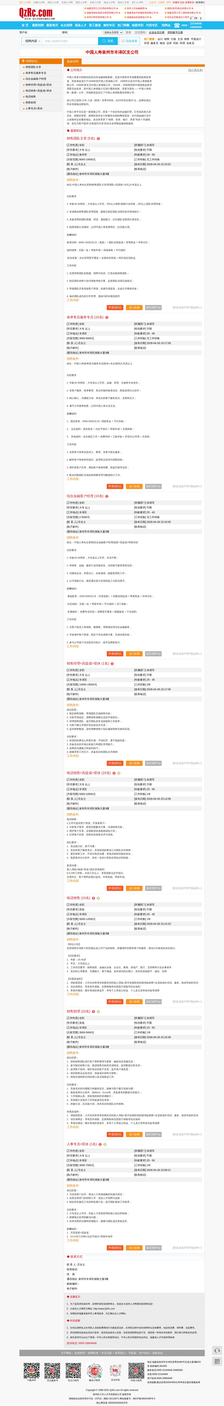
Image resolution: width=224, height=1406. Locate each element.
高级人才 (81, 25)
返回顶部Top (153, 307)
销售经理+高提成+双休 (39, 84)
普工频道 (95, 25)
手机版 (132, 1352)
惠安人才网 (81, 2)
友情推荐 (80, 1352)
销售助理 (31, 102)
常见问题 (106, 1352)
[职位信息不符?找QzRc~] (187, 307)
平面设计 (196, 39)
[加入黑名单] (195, 70)
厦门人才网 (137, 2)
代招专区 (152, 25)
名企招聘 (66, 25)
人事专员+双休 (34, 108)
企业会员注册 (156, 32)
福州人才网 (123, 2)
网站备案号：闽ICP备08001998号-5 (137, 1398)
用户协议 (144, 1352)
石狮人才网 (39, 2)
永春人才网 (95, 2)
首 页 (25, 25)
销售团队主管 (33, 66)
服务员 (154, 43)
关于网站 (66, 1352)
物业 (162, 43)
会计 (160, 39)
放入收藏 (134, 307)
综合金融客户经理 (36, 78)
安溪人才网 (67, 2)
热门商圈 (123, 25)
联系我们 (200, 2)
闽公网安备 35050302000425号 (112, 1403)
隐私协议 (158, 1352)
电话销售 (31, 96)
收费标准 (189, 2)
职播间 (176, 2)
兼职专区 (109, 25)
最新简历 (52, 25)
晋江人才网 (25, 2)
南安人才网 (53, 2)
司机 (175, 43)
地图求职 (138, 25)
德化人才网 (109, 2)
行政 (173, 39)
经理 (182, 43)
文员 (180, 39)
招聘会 (166, 25)
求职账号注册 (175, 32)
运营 (169, 43)
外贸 (146, 43)
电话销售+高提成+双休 (39, 90)
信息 (182, 2)
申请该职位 (115, 307)
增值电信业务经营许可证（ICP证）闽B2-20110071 (94, 1398)
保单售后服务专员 (36, 72)
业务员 (190, 43)
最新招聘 (38, 25)
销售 (166, 39)
